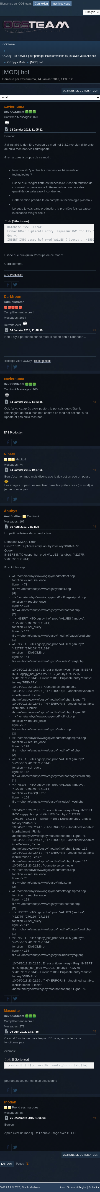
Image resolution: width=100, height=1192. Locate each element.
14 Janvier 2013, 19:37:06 (26, 470)
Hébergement (42, 360)
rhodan (10, 1102)
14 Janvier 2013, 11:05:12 (26, 129)
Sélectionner (20, 221)
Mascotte (12, 1011)
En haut (7, 1163)
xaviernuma (14, 106)
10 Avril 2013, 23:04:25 (24, 526)
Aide (62, 1187)
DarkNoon (12, 297)
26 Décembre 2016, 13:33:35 (28, 1118)
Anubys (10, 511)
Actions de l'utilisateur (80, 90)
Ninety (9, 454)
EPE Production (13, 274)
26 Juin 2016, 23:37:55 (24, 1031)
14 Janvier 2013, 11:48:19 (26, 330)
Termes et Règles (76, 1187)
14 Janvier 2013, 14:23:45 (26, 402)
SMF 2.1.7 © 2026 (10, 1187)
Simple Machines (30, 1187)
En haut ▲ (94, 1187)
